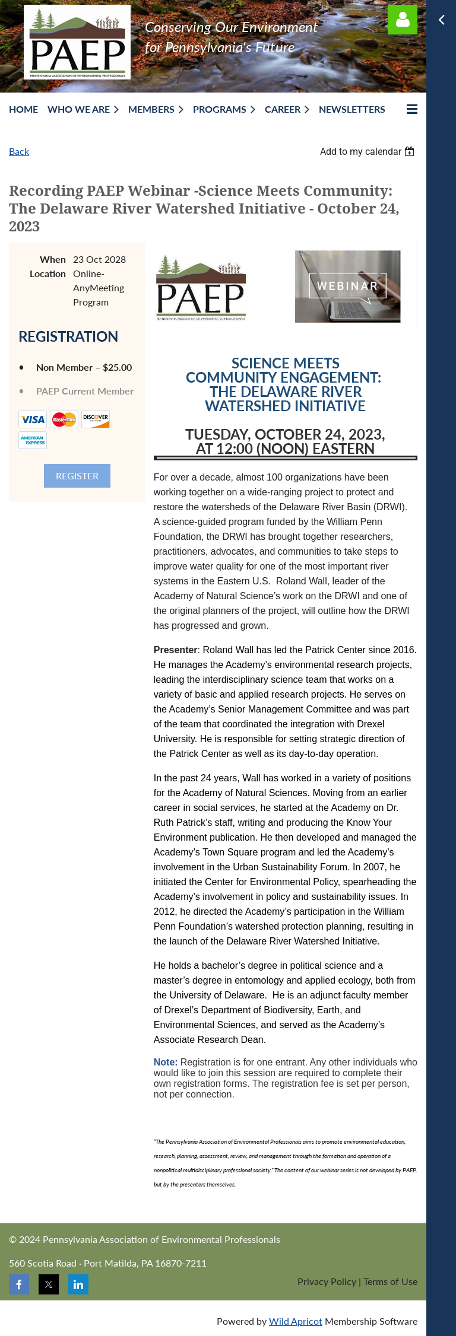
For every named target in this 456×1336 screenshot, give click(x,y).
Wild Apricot (295, 1321)
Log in (402, 19)
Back (19, 151)
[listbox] (368, 151)
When (53, 259)
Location (48, 273)
